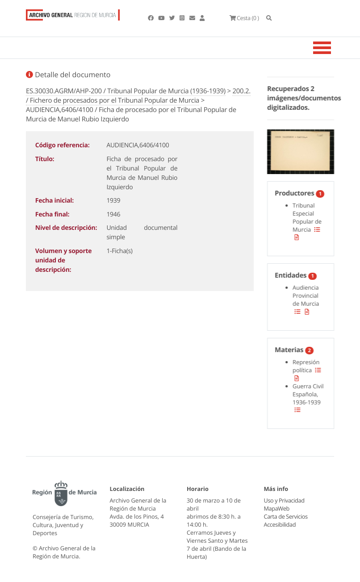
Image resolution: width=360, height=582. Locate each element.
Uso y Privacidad (284, 500)
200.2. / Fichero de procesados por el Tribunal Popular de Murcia (138, 96)
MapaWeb (276, 508)
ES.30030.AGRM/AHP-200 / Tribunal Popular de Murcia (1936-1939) (126, 91)
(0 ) (244, 18)
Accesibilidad (280, 524)
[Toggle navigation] (333, 47)
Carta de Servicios (285, 516)
